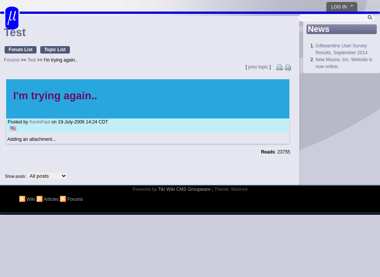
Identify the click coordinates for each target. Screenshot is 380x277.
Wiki (27, 199)
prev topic (258, 67)
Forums (12, 60)
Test (31, 60)
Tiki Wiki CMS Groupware (184, 189)
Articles (48, 199)
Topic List (55, 49)
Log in (340, 6)
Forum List (21, 49)
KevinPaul (40, 122)
